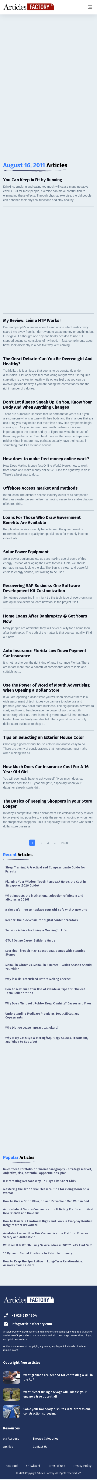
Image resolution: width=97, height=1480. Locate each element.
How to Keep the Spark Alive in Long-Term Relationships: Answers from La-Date (43, 1263)
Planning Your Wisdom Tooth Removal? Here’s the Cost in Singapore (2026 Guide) (45, 883)
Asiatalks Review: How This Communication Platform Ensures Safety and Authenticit (45, 1235)
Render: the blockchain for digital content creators (41, 920)
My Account (11, 1438)
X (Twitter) (33, 1466)
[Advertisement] (48, 66)
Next (64, 842)
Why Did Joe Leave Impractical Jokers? (32, 1028)
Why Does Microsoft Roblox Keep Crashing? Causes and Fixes (48, 1003)
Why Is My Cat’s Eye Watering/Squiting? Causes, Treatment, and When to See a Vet (46, 1040)
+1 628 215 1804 (20, 1315)
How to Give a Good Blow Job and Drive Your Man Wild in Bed (46, 1201)
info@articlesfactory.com (27, 1324)
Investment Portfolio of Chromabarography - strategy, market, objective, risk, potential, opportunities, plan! (47, 1171)
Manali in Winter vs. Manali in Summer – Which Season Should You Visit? (48, 967)
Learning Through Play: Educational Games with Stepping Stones (45, 952)
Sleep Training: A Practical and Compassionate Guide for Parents (45, 869)
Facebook (12, 1466)
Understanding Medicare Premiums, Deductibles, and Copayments (42, 1015)
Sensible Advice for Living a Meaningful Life (35, 930)
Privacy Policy (82, 1466)
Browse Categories (45, 1438)
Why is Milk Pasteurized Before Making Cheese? (38, 979)
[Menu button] (89, 7)
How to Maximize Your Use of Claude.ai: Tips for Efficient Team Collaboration (45, 991)
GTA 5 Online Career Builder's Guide (30, 940)
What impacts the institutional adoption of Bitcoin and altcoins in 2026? (44, 897)
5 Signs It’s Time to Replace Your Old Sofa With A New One (46, 910)
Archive (8, 1447)
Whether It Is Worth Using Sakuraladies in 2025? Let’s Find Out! (47, 1245)
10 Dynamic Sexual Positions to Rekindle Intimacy (38, 1253)
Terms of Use (56, 1466)
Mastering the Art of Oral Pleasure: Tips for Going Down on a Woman (46, 1191)
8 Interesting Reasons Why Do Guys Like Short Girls (39, 1181)
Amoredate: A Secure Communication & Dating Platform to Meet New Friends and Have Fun (48, 1211)
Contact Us (40, 1447)
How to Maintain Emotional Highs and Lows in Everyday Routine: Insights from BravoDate (48, 1223)
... (55, 843)
